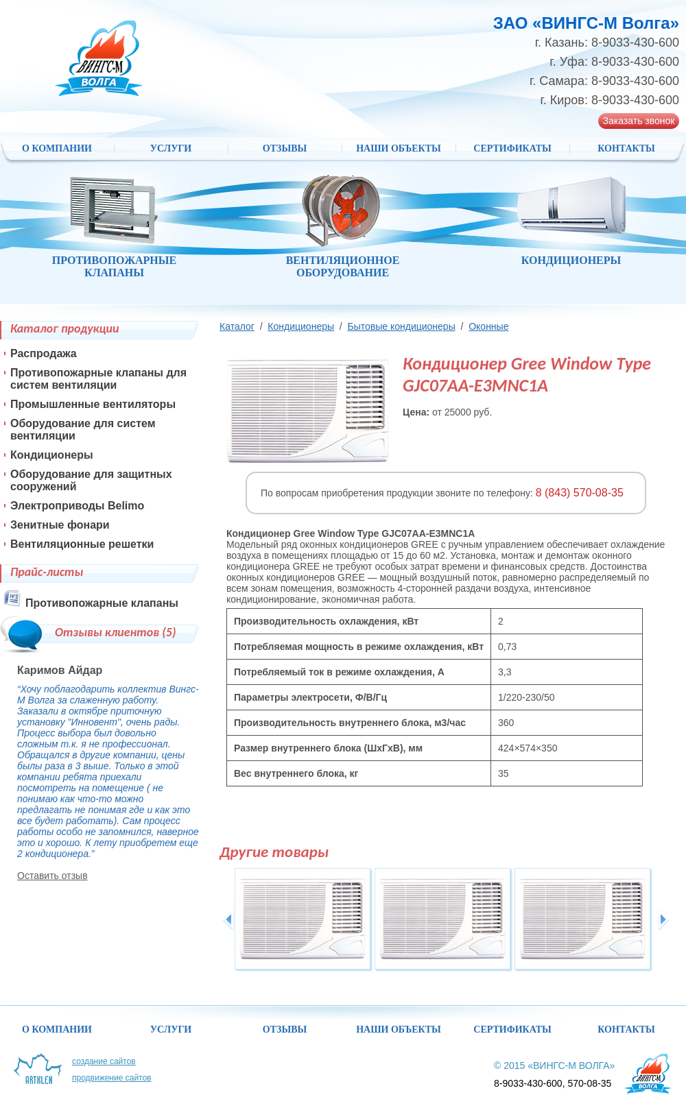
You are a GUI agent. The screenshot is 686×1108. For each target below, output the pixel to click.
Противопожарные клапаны (101, 603)
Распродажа (43, 353)
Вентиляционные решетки (82, 544)
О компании (57, 148)
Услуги (171, 148)
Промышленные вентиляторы (93, 404)
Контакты (626, 148)
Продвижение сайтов (112, 1078)
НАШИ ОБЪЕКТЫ (398, 148)
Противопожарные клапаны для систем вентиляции (98, 379)
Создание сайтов (104, 1061)
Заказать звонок (639, 120)
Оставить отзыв (52, 875)
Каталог (237, 326)
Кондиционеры (301, 326)
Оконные (488, 326)
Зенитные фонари (60, 525)
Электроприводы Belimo (77, 505)
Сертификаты (512, 148)
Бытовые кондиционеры (401, 326)
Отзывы (285, 148)
